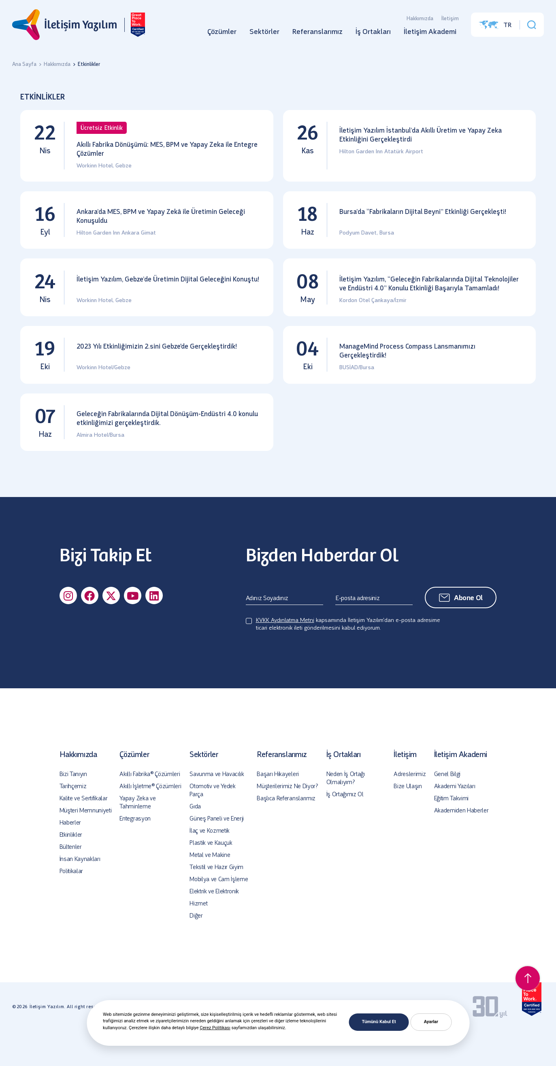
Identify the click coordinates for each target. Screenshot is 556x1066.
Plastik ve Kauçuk (211, 878)
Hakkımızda (420, 21)
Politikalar (71, 906)
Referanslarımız (317, 34)
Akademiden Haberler (461, 846)
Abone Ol (468, 633)
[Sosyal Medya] (68, 630)
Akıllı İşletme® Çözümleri (150, 821)
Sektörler (264, 34)
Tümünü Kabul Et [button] (379, 1021)
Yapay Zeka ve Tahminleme (137, 837)
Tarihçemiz (73, 821)
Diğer (196, 951)
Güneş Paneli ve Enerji (217, 854)
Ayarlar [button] (431, 1021)
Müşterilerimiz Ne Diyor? (287, 821)
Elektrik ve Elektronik (214, 926)
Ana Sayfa (24, 64)
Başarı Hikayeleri (278, 809)
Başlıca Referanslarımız (286, 833)
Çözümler (221, 34)
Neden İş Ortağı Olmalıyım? (345, 813)
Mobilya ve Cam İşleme (219, 914)
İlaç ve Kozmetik (210, 866)
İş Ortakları (373, 34)
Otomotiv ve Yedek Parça (213, 825)
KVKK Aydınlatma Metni (285, 655)
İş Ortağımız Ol (345, 829)
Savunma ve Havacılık (217, 809)
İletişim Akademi (430, 34)
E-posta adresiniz (357, 633)
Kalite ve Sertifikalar (84, 833)
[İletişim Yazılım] (63, 27)
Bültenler (71, 882)
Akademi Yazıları (454, 821)
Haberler (70, 858)
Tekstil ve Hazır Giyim (216, 902)
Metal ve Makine (210, 890)
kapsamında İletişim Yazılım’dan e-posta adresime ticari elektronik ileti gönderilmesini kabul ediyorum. (348, 659)
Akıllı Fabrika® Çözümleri (149, 809)
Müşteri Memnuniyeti (86, 846)
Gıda (195, 842)
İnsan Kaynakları (80, 894)
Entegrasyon (134, 854)
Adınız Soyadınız (267, 633)
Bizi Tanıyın (73, 809)
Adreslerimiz (410, 809)
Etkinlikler (71, 870)
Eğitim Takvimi (451, 833)
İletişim (450, 21)
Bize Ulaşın (408, 821)
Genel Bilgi (447, 809)
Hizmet (198, 939)
